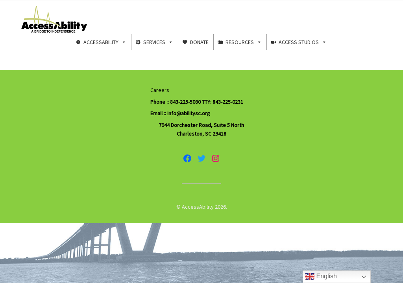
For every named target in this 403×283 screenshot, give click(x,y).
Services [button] (158, 42)
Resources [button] (244, 42)
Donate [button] (199, 42)
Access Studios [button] (303, 42)
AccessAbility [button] (104, 42)
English (321, 276)
